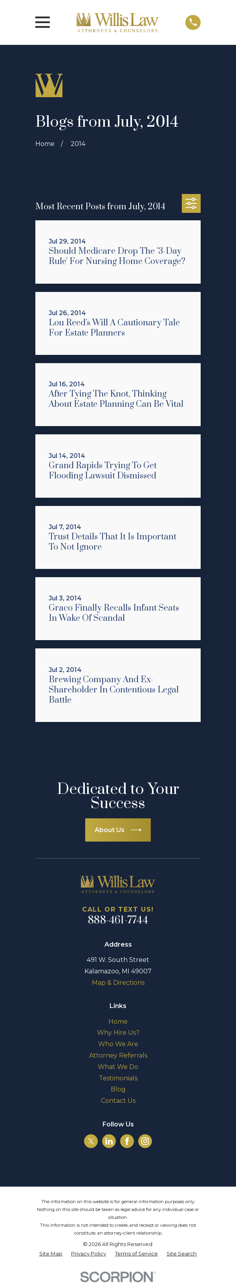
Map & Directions (118, 982)
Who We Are (118, 1044)
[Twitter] (91, 1141)
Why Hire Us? (118, 1032)
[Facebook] (127, 1141)
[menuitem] (50, 1254)
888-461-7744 (118, 920)
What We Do (118, 1067)
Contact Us (118, 1100)
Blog (118, 1089)
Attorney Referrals (118, 1055)
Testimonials (118, 1078)
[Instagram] (145, 1141)
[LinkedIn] (109, 1141)
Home (118, 1021)
